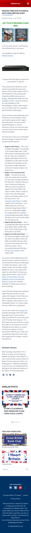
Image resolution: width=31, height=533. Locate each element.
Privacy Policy (15, 499)
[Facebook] (10, 487)
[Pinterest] (20, 487)
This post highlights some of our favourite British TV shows (13, 279)
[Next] (26, 406)
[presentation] (15, 397)
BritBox (4, 98)
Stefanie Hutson (8, 18)
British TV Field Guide (9, 277)
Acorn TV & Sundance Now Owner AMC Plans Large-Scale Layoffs (14, 411)
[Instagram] (15, 487)
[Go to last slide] (4, 406)
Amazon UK (23, 310)
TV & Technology (7, 15)
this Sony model (13, 250)
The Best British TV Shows (12, 495)
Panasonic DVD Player (12, 201)
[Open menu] (28, 3)
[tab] (12, 422)
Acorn (20, 96)
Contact (25, 495)
